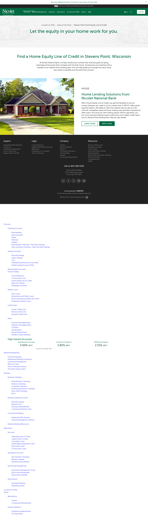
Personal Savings (18, 255)
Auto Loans (16, 294)
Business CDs (17, 405)
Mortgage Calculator (95, 147)
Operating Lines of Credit (22, 437)
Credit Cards (13, 305)
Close (146, 2)
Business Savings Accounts (18, 398)
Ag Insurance (13, 479)
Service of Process (38, 153)
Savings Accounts (15, 251)
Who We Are (13, 497)
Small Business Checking (21, 382)
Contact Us (7, 147)
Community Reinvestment (68, 157)
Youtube (84, 181)
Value (14, 237)
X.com (73, 181)
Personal (27, 12)
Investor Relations (66, 147)
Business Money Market (21, 407)
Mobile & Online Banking (21, 335)
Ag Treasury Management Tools (24, 470)
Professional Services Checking (24, 389)
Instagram (79, 181)
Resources (92, 141)
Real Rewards (17, 232)
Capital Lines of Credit (20, 439)
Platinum (15, 240)
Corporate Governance (67, 151)
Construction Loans (19, 449)
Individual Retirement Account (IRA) (26, 263)
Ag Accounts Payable (20, 475)
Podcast (62, 155)
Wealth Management (39, 12)
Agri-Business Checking (21, 457)
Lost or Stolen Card (9, 151)
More (14, 394)
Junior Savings (17, 258)
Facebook (68, 181)
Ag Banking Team (18, 486)
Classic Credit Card (19, 309)
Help (89, 12)
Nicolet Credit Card (19, 312)
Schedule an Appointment (12, 149)
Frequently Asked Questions (12, 145)
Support (7, 141)
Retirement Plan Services (21, 418)
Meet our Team (14, 364)
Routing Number (93, 153)
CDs (13, 260)
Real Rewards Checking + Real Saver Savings (30, 245)
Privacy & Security (94, 157)
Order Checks (92, 149)
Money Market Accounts (17, 269)
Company (64, 141)
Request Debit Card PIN (11, 153)
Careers (62, 145)
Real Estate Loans (19, 446)
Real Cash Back (18, 235)
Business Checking (15, 378)
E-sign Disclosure (37, 145)
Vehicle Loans (13, 290)
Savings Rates (17, 330)
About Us (63, 149)
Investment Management (18, 362)
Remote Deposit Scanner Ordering (99, 155)
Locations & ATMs (73, 12)
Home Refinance (18, 276)
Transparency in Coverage (40, 151)
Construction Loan (19, 278)
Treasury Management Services (24, 420)
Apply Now (108, 124)
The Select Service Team (17, 369)
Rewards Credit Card (20, 314)
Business (52, 12)
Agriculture (61, 12)
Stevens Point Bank (64, 25)
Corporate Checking (20, 387)
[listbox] (114, 12)
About (83, 12)
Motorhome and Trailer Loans (23, 296)
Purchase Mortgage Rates (22, 323)
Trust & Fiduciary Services (18, 367)
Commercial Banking (16, 414)
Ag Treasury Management (18, 466)
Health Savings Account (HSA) (23, 265)
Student (15, 242)
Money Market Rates (20, 332)
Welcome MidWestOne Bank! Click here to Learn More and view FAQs (74, 2)
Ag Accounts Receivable (21, 473)
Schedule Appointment (128, 11)
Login (140, 12)
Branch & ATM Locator (95, 145)
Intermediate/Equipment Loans (24, 444)
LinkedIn (63, 181)
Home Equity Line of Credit (22, 281)
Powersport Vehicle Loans (22, 301)
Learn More (89, 124)
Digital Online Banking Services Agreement (42, 148)
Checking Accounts (15, 228)
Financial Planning (15, 357)
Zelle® (90, 161)
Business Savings (18, 402)
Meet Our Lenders (19, 283)
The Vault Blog (65, 153)
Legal (34, 141)
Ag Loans (11, 433)
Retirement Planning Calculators (21, 360)
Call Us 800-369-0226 (74, 166)
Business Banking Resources (19, 424)
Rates (10, 318)
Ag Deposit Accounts (16, 453)
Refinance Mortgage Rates (22, 325)
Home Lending (14, 272)
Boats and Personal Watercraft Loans (26, 299)
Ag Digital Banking (19, 483)
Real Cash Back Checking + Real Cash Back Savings (32, 247)
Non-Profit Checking (20, 391)
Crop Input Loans (19, 442)
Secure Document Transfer (97, 151)
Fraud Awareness (93, 159)
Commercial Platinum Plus (22, 409)
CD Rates (15, 327)
